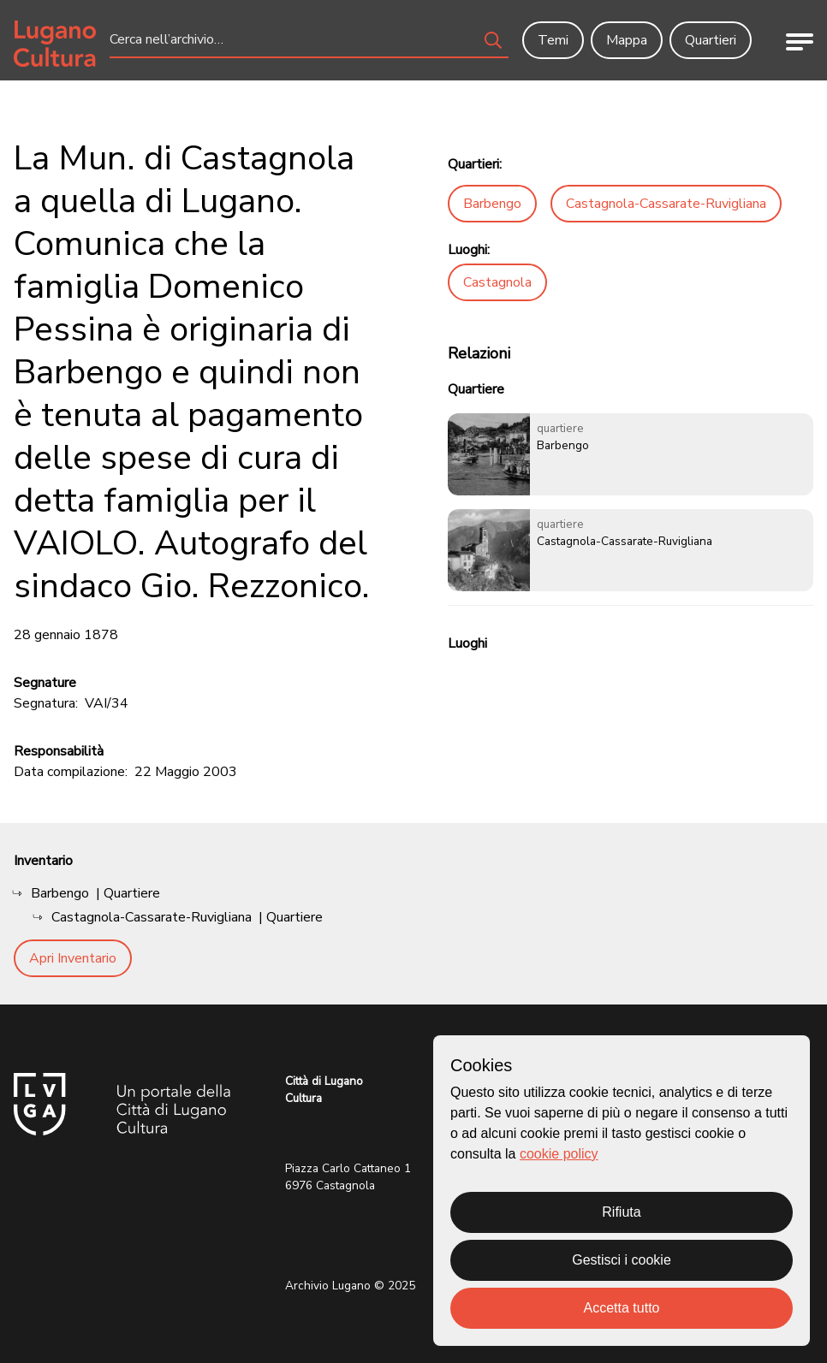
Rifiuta (621, 1212)
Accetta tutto (622, 1308)
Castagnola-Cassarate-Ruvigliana (666, 203)
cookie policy (559, 1154)
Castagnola (497, 282)
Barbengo (492, 203)
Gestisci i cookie (621, 1260)
